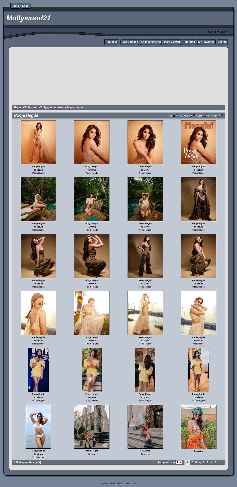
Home (15, 6)
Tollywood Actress (52, 107)
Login (25, 6)
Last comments (151, 41)
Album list (111, 41)
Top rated (189, 41)
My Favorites (206, 41)
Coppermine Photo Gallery (124, 484)
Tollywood (30, 107)
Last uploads (130, 41)
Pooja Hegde (75, 107)
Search (222, 41)
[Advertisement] (118, 76)
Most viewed (172, 41)
